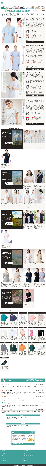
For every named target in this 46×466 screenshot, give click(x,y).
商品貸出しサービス (23, 415)
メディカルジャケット (14, 327)
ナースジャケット (32, 312)
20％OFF (39, 62)
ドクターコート (23, 312)
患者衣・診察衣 (14, 342)
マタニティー (23, 327)
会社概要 (3, 450)
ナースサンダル (4, 357)
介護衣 (23, 342)
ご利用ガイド (3, 453)
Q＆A (24, 458)
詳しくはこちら (39, 384)
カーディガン (4, 342)
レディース (40, 60)
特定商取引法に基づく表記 (28, 455)
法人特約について (4, 460)
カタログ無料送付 (23, 423)
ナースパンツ (4, 327)
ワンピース (41, 312)
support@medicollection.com (28, 463)
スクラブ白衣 (4, 312)
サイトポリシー (4, 458)
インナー (41, 327)
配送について (26, 453)
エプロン (32, 327)
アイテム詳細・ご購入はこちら (35, 41)
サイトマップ (26, 460)
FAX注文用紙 (3, 463)
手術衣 (32, 342)
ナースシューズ (41, 342)
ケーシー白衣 (14, 312)
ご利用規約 (25, 450)
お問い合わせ (3, 455)
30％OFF (39, 35)
